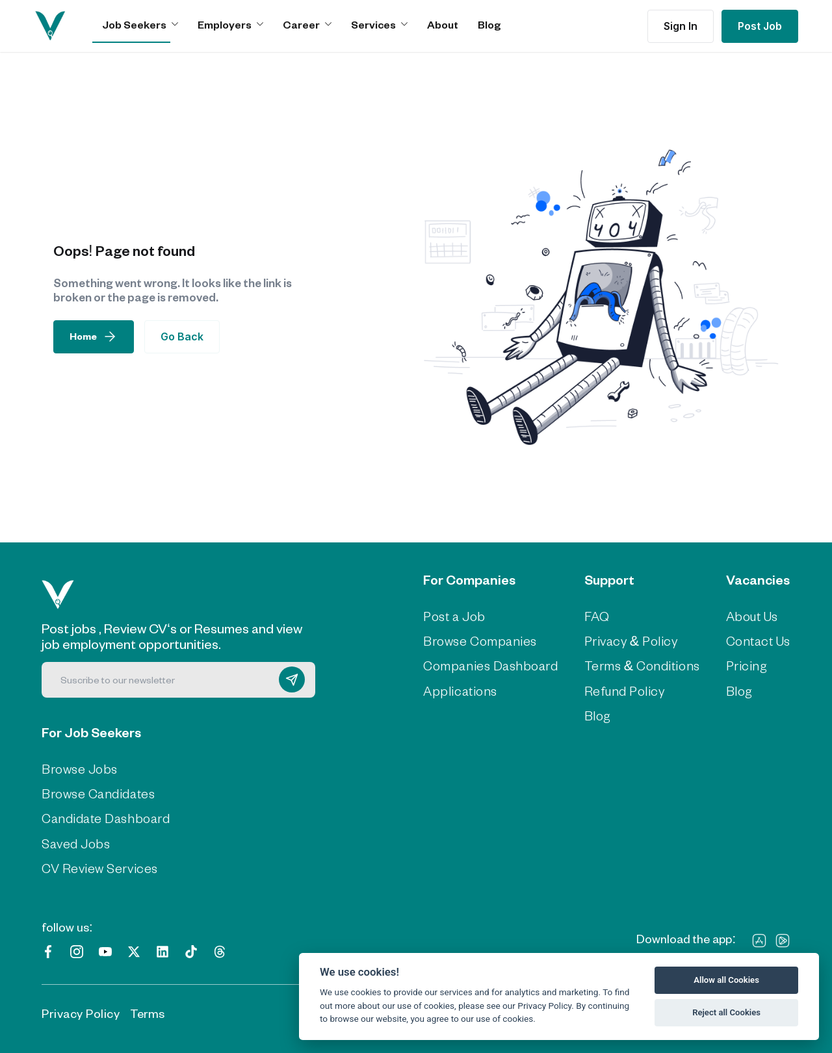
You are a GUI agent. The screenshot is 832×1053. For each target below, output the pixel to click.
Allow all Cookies (726, 980)
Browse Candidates (96, 792)
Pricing (736, 664)
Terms (147, 1011)
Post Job (760, 25)
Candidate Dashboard (103, 817)
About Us (742, 616)
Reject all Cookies (726, 1012)
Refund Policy (620, 688)
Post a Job (459, 616)
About (442, 24)
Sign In (680, 25)
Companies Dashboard (492, 664)
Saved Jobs (75, 841)
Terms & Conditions (636, 664)
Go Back (182, 336)
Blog (489, 24)
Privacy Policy (81, 1011)
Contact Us (748, 640)
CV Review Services (97, 866)
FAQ (594, 616)
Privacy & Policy (626, 640)
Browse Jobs (78, 768)
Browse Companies (482, 640)
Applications (462, 688)
